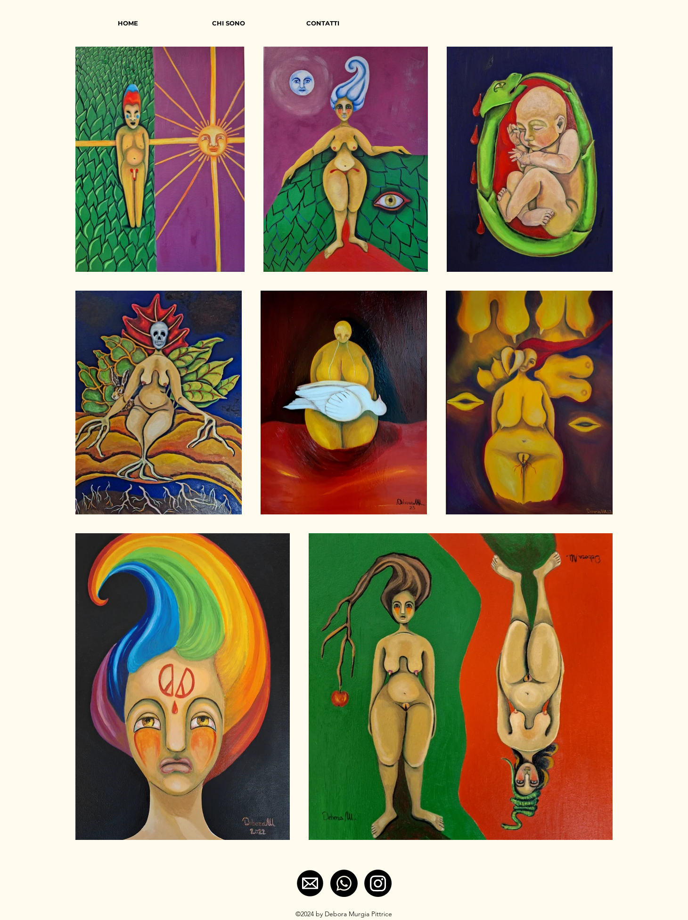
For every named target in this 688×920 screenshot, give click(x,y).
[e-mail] (310, 883)
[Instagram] (378, 883)
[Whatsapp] (344, 883)
